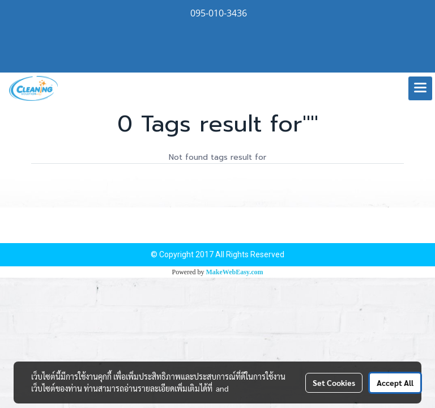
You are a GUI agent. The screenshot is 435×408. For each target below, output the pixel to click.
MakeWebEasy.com (234, 272)
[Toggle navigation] (420, 88)
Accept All (395, 382)
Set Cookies (334, 382)
